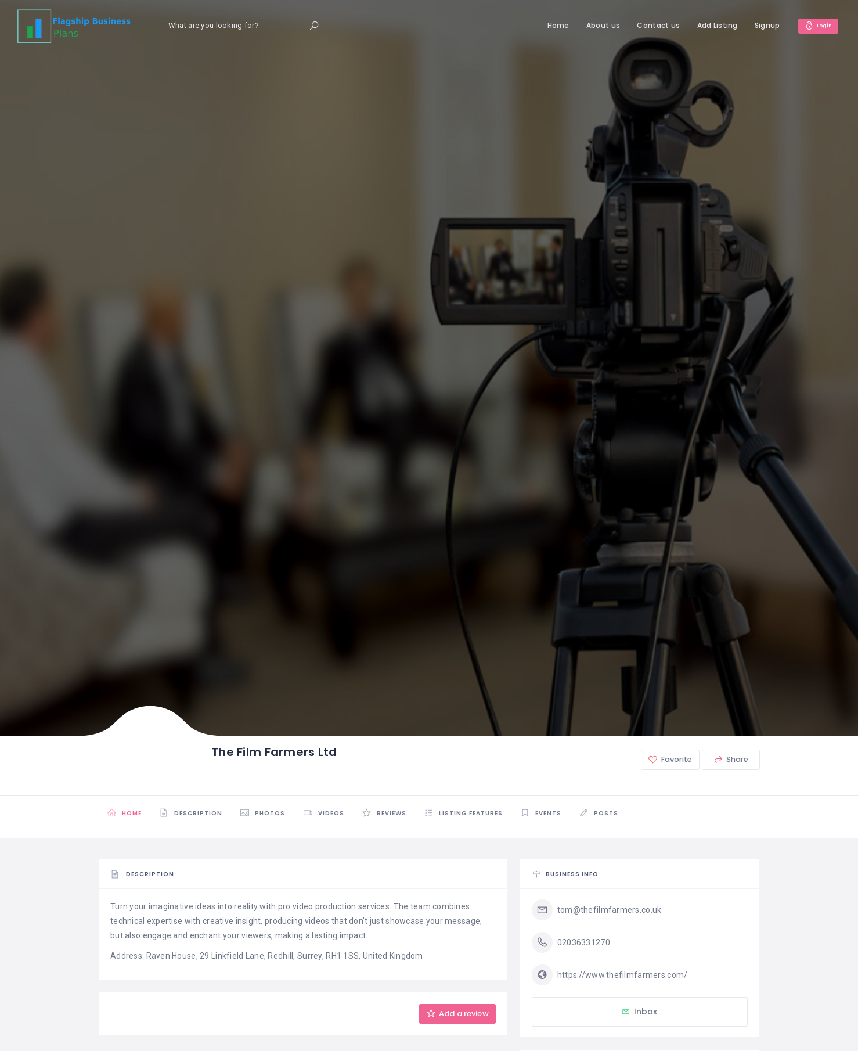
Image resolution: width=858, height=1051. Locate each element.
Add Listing (711, 25)
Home (553, 25)
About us (597, 25)
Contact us (653, 25)
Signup (761, 25)
